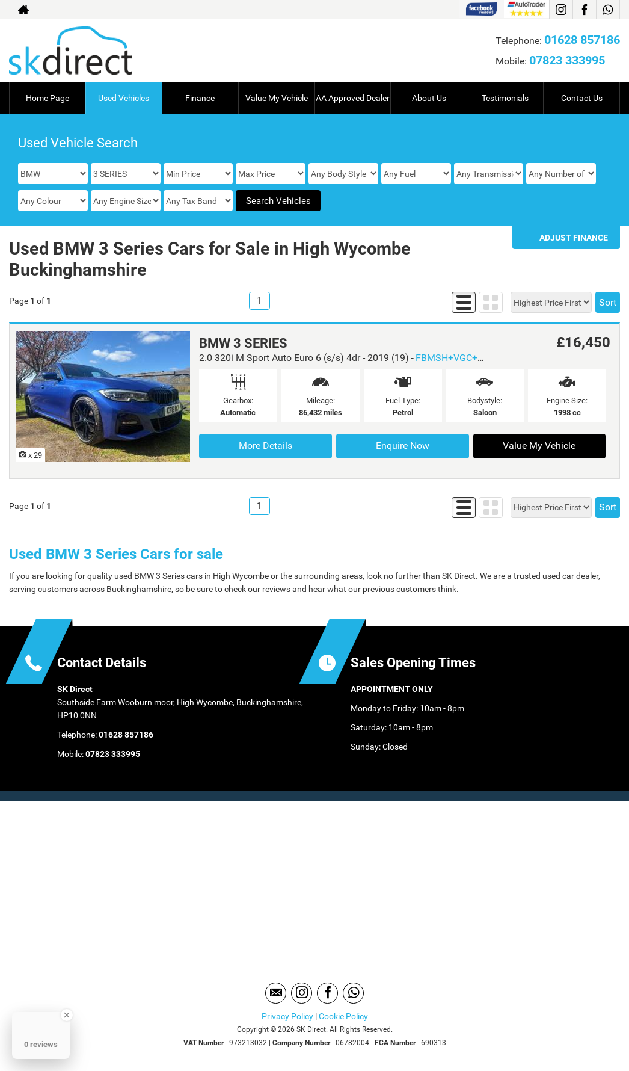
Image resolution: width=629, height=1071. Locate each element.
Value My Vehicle (276, 98)
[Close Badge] (67, 1015)
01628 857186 (582, 39)
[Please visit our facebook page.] (584, 9)
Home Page (47, 98)
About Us (429, 98)
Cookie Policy (343, 1016)
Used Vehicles (123, 98)
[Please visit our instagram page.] (560, 9)
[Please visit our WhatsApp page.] (607, 9)
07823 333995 (567, 60)
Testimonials (505, 98)
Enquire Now (402, 445)
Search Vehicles (278, 201)
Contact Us (582, 98)
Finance (200, 98)
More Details (265, 445)
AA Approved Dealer (353, 98)
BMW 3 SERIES (243, 343)
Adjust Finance (573, 237)
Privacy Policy (287, 1016)
